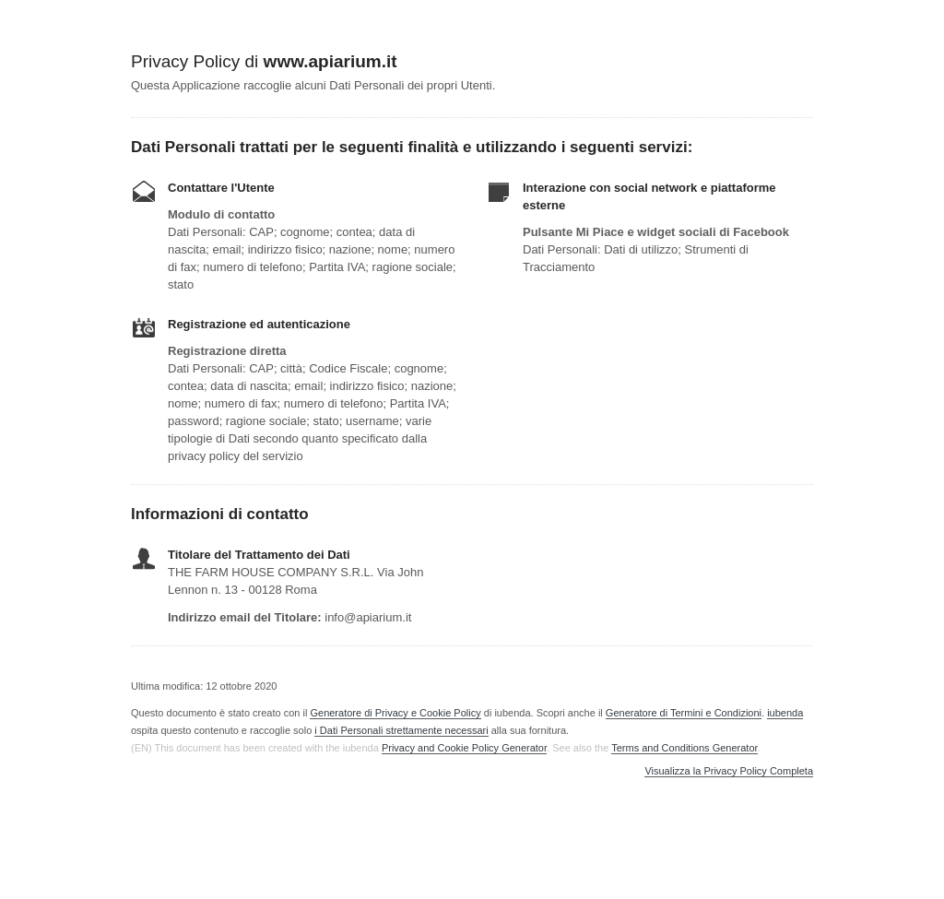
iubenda (785, 712)
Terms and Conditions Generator (684, 747)
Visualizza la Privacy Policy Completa (728, 771)
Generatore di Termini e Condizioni (683, 712)
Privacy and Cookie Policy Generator (464, 747)
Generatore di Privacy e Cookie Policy (395, 712)
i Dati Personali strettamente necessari (401, 730)
